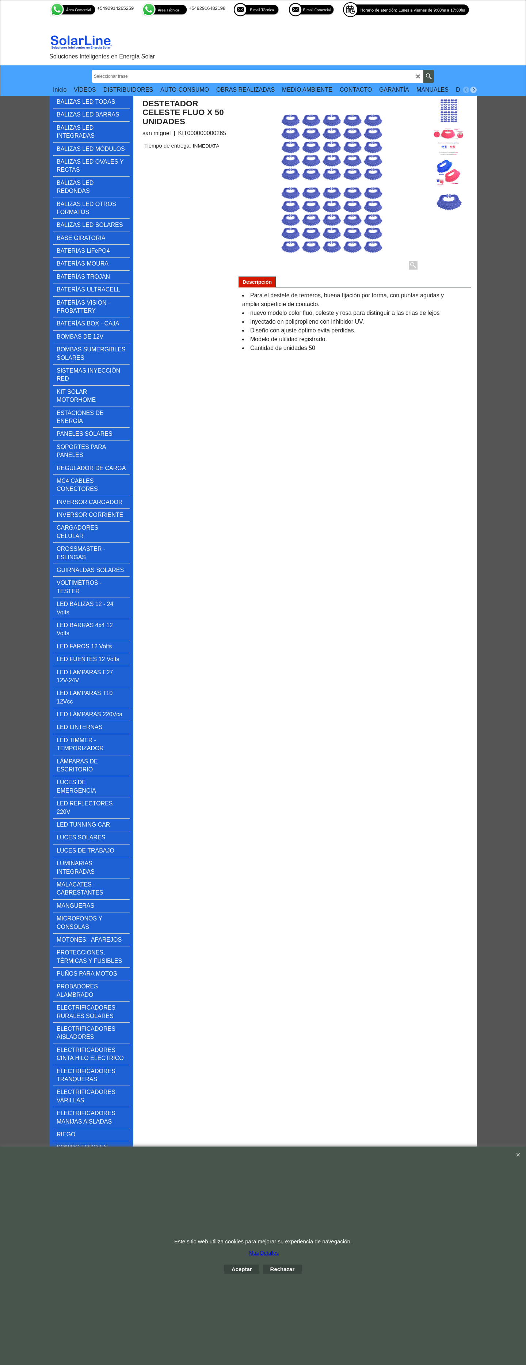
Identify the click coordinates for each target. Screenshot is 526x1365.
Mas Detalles (264, 1253)
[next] (473, 90)
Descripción (257, 282)
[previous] (466, 90)
